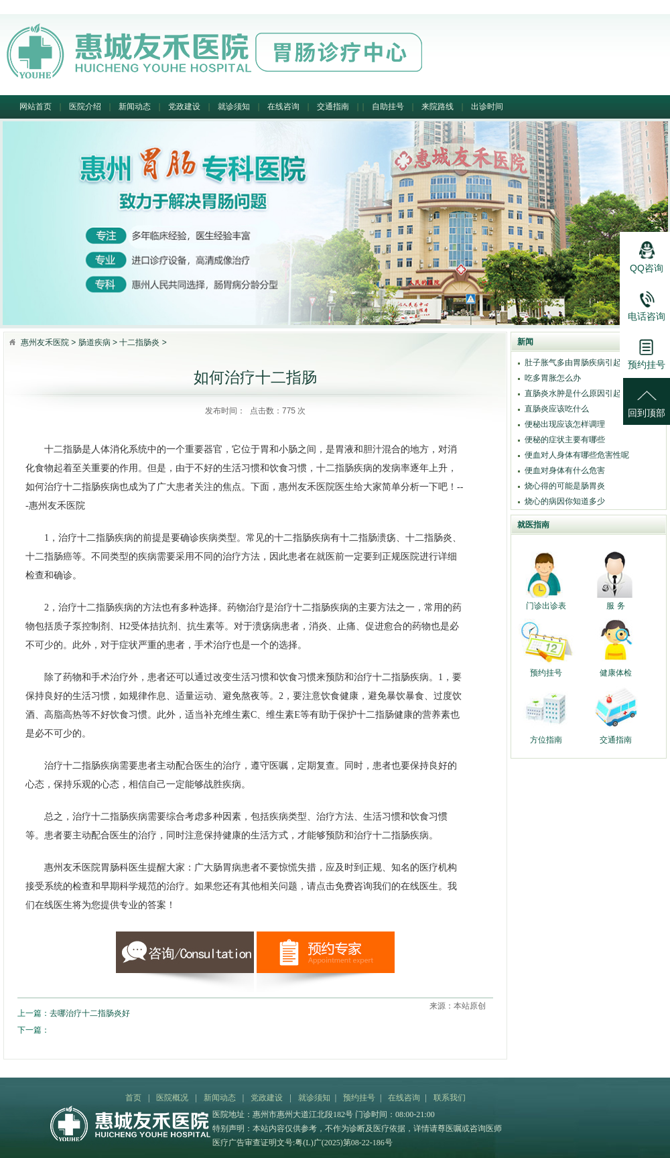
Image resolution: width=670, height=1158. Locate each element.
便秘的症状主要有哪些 (565, 439)
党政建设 (184, 106)
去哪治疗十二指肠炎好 (90, 1013)
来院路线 (437, 106)
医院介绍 (85, 106)
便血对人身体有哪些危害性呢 (577, 455)
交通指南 (333, 106)
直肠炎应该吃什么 (557, 408)
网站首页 (35, 106)
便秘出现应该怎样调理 (565, 424)
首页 (133, 1097)
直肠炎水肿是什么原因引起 (573, 393)
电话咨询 (646, 301)
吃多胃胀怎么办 (553, 378)
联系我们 (449, 1097)
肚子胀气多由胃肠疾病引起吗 (577, 362)
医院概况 (172, 1097)
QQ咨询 (646, 253)
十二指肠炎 (139, 342)
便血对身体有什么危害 (565, 470)
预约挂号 (359, 1097)
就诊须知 (234, 106)
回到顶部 (646, 398)
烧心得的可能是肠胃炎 (565, 486)
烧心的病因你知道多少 (565, 501)
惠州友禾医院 (45, 342)
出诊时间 (487, 106)
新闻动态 (135, 106)
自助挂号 (388, 106)
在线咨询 (283, 106)
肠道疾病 (94, 342)
